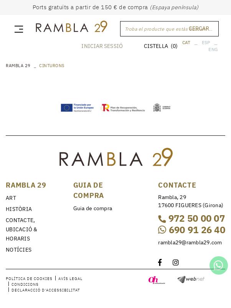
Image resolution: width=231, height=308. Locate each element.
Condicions (25, 284)
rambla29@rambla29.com (190, 242)
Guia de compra (92, 208)
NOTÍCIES (18, 249)
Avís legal (70, 278)
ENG (213, 49)
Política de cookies (29, 278)
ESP (206, 42)
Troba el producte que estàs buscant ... (169, 29)
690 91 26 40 (191, 230)
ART (11, 197)
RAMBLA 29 (18, 65)
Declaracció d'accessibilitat (46, 290)
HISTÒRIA (19, 209)
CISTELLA (161, 46)
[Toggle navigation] (17, 29)
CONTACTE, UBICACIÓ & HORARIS (22, 229)
